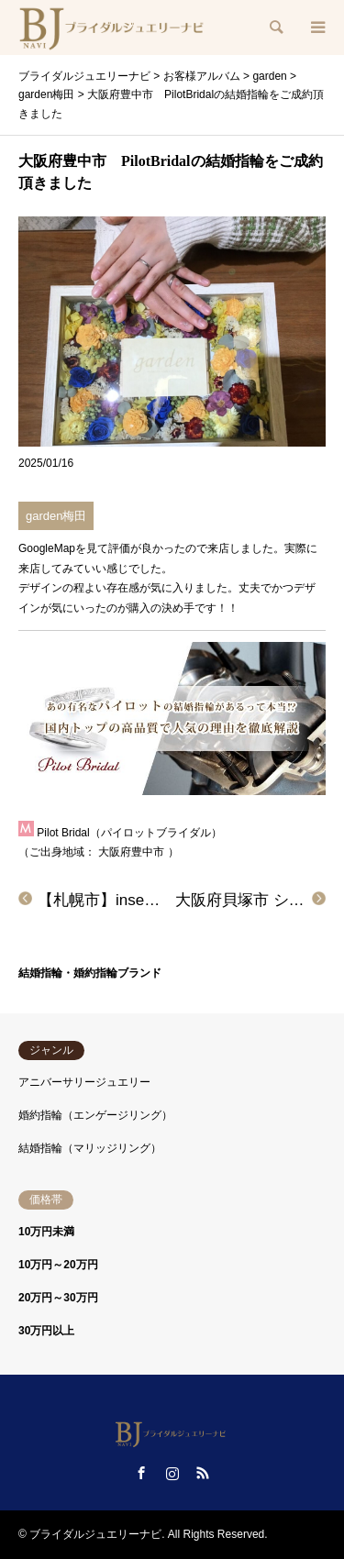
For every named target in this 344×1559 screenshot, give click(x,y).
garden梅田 (56, 516)
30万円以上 (46, 1330)
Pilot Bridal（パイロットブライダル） (129, 832)
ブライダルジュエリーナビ (95, 1534)
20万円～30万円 (58, 1297)
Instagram (172, 1472)
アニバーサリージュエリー (84, 1082)
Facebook (141, 1472)
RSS (202, 1472)
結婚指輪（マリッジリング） (89, 1148)
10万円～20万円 (58, 1264)
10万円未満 (46, 1231)
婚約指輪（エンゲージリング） (95, 1115)
